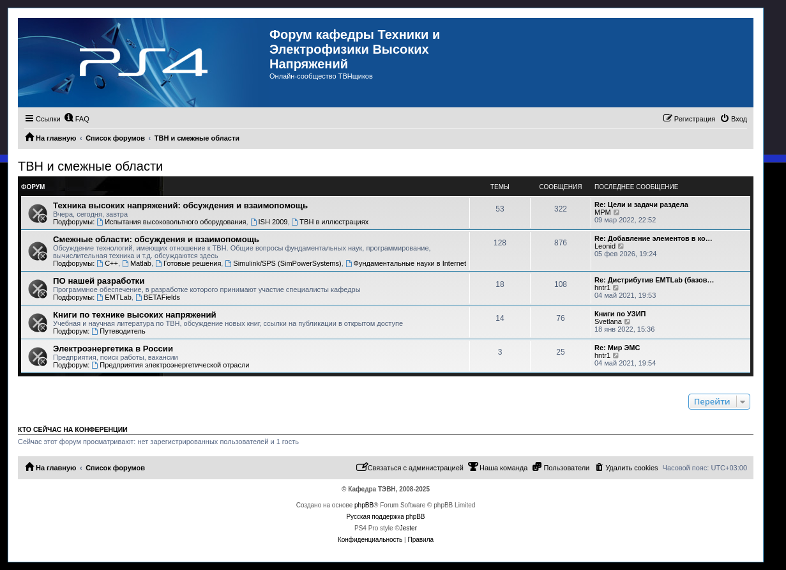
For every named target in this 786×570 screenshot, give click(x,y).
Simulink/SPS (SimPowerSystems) (283, 263)
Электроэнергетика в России (113, 348)
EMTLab (113, 297)
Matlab (136, 263)
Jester (408, 528)
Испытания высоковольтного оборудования (171, 222)
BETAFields (157, 297)
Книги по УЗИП (620, 314)
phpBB (364, 505)
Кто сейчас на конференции (73, 429)
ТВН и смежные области (90, 166)
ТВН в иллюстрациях (330, 222)
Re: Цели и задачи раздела (641, 204)
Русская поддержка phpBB (385, 516)
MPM (602, 212)
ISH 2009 (269, 222)
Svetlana (608, 321)
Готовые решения (188, 263)
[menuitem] (76, 119)
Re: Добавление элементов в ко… (653, 238)
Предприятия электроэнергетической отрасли (170, 365)
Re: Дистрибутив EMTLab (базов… (654, 280)
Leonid (605, 246)
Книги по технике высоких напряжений (134, 315)
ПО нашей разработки (98, 281)
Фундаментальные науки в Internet (405, 263)
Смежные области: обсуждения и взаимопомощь (156, 239)
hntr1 (602, 287)
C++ (107, 263)
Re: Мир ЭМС (617, 347)
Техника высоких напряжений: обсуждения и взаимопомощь (180, 205)
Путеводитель (118, 331)
